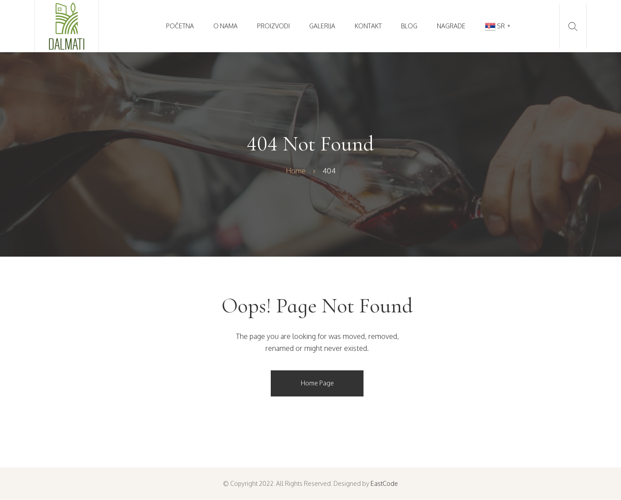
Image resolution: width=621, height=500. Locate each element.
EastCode (384, 483)
